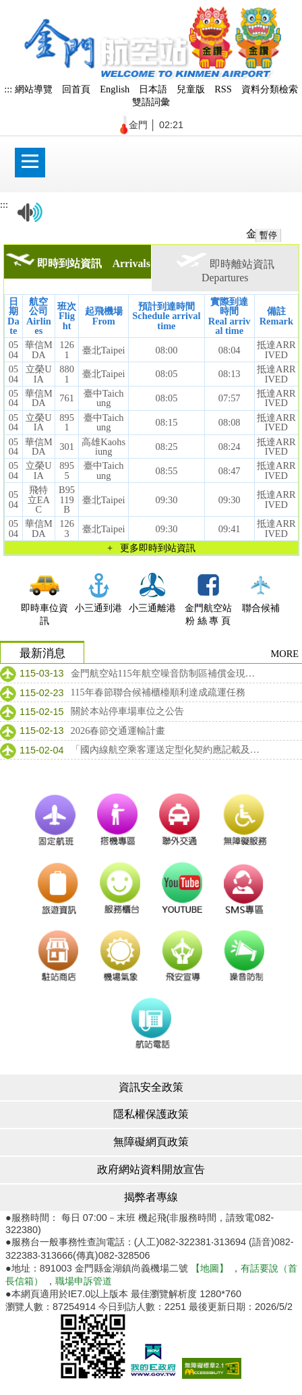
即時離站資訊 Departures (230, 267)
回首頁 (76, 89)
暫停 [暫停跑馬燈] (268, 235)
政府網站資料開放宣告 (151, 1169)
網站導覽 (34, 89)
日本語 (153, 89)
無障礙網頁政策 (151, 1141)
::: (8, 89)
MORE (284, 653)
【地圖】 (210, 1268)
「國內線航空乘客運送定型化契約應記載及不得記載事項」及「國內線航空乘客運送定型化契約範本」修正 (166, 749)
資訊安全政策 (151, 1087)
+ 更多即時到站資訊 (151, 547)
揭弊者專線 (151, 1197)
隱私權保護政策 (151, 1114)
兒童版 (191, 89)
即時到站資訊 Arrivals (77, 260)
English (114, 89)
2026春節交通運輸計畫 (118, 730)
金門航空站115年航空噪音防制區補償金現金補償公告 (166, 673)
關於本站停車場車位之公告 (127, 711)
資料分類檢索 (269, 89)
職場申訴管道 (83, 1281)
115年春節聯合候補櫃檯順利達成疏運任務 (158, 692)
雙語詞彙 (151, 101)
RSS (223, 89)
